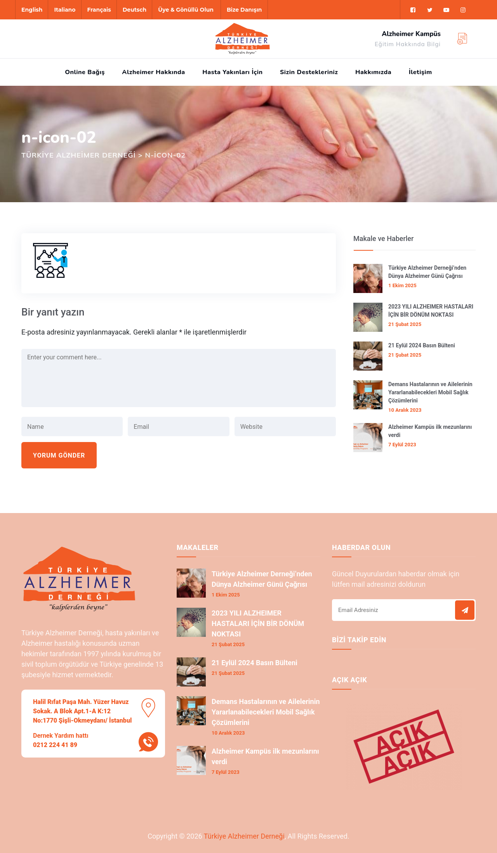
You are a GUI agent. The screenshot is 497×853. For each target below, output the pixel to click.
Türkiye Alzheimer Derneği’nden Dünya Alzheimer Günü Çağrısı (427, 272)
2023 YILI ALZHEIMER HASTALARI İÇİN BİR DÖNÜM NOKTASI (430, 310)
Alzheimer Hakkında (153, 72)
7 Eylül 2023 (402, 444)
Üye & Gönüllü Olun (186, 9)
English (31, 9)
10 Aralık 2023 (404, 410)
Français (99, 9)
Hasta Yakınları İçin (232, 72)
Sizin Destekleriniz (309, 72)
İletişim (420, 72)
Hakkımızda (373, 72)
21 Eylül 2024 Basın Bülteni (421, 345)
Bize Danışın (244, 9)
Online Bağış (85, 72)
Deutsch (134, 9)
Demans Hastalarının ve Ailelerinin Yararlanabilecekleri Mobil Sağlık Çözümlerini (430, 392)
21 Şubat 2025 (404, 324)
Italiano (64, 9)
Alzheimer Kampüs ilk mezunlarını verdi (430, 431)
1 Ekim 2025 (402, 285)
